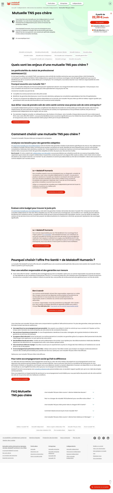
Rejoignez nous (97, 456)
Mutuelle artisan (87, 52)
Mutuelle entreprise (54, 449)
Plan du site (76, 438)
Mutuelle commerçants (25, 52)
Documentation (97, 458)
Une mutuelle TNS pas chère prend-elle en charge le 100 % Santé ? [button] (65, 405)
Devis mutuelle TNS (89, 427)
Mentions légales (34, 438)
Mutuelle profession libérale (59, 52)
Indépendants (77, 3)
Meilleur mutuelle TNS (22, 427)
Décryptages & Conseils (99, 451)
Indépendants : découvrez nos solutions (29, 8)
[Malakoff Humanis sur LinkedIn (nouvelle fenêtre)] (108, 438)
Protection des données (50, 438)
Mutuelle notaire (28, 55)
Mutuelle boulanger (60, 59)
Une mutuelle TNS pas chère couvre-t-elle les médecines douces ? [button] (65, 392)
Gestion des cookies (9, 440)
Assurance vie (34, 451)
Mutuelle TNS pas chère (66, 8)
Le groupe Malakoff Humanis (10, 450)
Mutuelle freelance (75, 52)
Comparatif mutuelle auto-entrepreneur (41, 59)
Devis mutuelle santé (36, 456)
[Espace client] (110, 3)
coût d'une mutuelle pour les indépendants (26, 146)
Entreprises (63, 3)
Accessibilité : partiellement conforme (14, 438)
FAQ (94, 453)
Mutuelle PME (52, 456)
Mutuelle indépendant (38, 427)
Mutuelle (33, 449)
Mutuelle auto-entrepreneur (43, 55)
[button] (3, 3)
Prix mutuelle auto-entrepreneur (63, 55)
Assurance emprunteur (37, 454)
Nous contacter (65, 438)
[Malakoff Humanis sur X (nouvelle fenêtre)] (103, 438)
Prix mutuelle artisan (59, 430)
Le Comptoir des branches (10, 455)
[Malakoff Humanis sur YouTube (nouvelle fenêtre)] (99, 438)
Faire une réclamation (99, 448)
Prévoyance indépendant (74, 451)
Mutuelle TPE (52, 458)
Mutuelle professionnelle (42, 52)
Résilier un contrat (98, 446)
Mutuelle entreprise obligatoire (53, 452)
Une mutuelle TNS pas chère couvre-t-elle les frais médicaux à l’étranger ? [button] (68, 417)
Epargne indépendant (72, 454)
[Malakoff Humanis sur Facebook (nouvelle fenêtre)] (94, 438)
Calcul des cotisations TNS (43, 430)
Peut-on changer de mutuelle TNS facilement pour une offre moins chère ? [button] (68, 398)
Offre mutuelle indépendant (70, 457)
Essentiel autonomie (8, 458)
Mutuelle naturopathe (75, 59)
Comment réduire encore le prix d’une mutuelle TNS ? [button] (61, 411)
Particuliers (51, 3)
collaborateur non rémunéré (41, 153)
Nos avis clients (7, 453)
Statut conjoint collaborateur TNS (56, 427)
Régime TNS (71, 430)
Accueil (14, 8)
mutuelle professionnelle (42, 369)
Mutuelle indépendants (50, 8)
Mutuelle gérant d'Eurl (81, 55)
